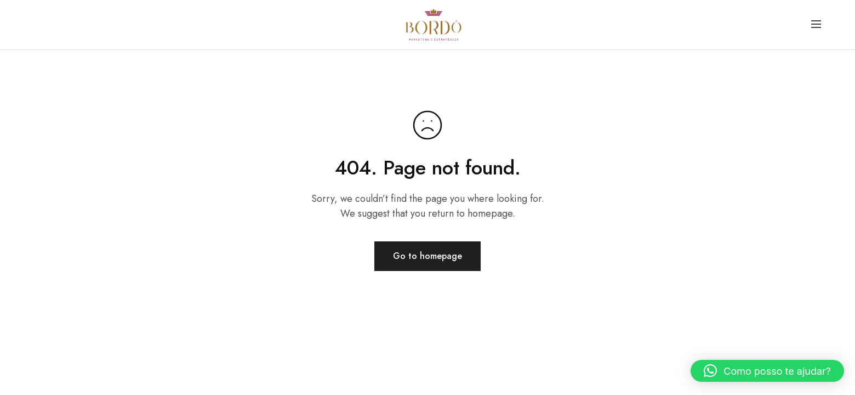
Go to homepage (427, 256)
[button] (767, 371)
